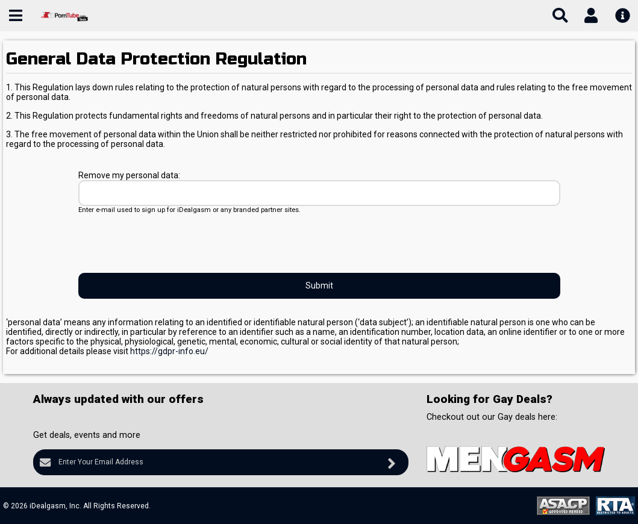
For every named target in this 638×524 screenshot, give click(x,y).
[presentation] (169, 243)
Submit (319, 285)
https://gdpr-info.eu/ (169, 351)
